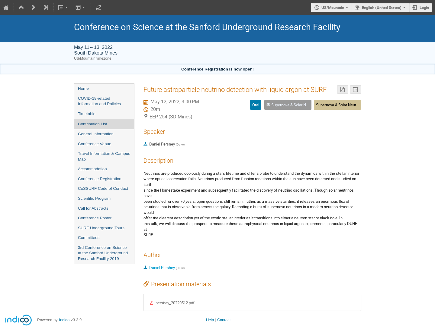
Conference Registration (99, 179)
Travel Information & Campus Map (104, 156)
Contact (224, 319)
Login (424, 7)
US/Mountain (332, 7)
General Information (96, 134)
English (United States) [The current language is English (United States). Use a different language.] (381, 7)
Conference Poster (94, 218)
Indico (64, 319)
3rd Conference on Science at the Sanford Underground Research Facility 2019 (103, 253)
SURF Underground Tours (101, 228)
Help (210, 319)
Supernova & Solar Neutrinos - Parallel (348, 105)
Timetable (86, 113)
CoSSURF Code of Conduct (103, 188)
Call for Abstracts (93, 208)
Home (83, 88)
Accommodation (92, 169)
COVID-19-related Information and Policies (99, 101)
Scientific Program (94, 198)
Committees (88, 237)
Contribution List (92, 124)
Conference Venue (94, 144)
